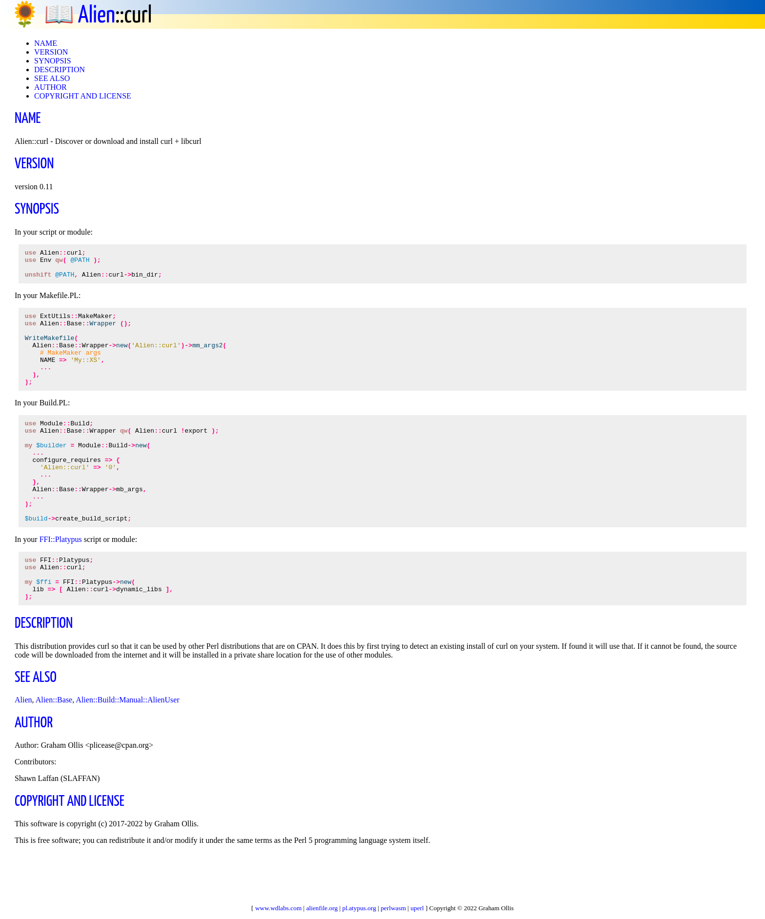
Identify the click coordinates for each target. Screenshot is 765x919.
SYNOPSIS (52, 61)
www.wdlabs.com (278, 908)
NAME (45, 43)
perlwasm (393, 908)
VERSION (51, 52)
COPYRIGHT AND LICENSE (82, 96)
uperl (416, 908)
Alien (96, 15)
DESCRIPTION (59, 69)
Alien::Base (54, 749)
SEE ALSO (52, 78)
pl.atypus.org (359, 908)
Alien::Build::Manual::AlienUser (127, 749)
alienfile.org (322, 908)
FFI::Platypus (61, 580)
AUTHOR (50, 87)
